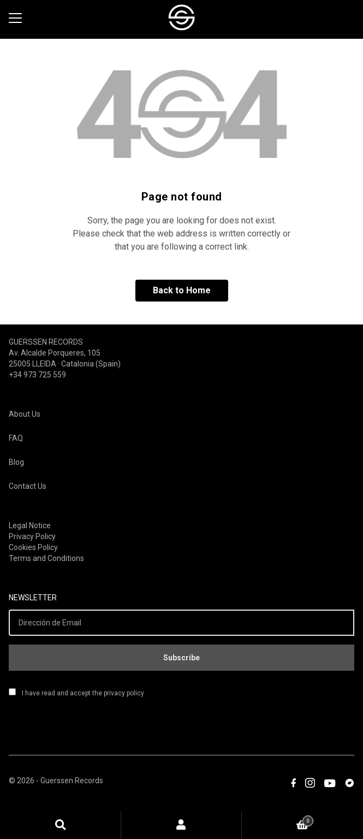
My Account (181, 825)
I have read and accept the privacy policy (76, 692)
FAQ (16, 438)
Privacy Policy (32, 536)
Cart (277, 819)
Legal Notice (30, 525)
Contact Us (27, 486)
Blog (16, 462)
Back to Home (182, 290)
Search (60, 825)
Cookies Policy (33, 547)
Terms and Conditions (46, 558)
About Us (24, 414)
